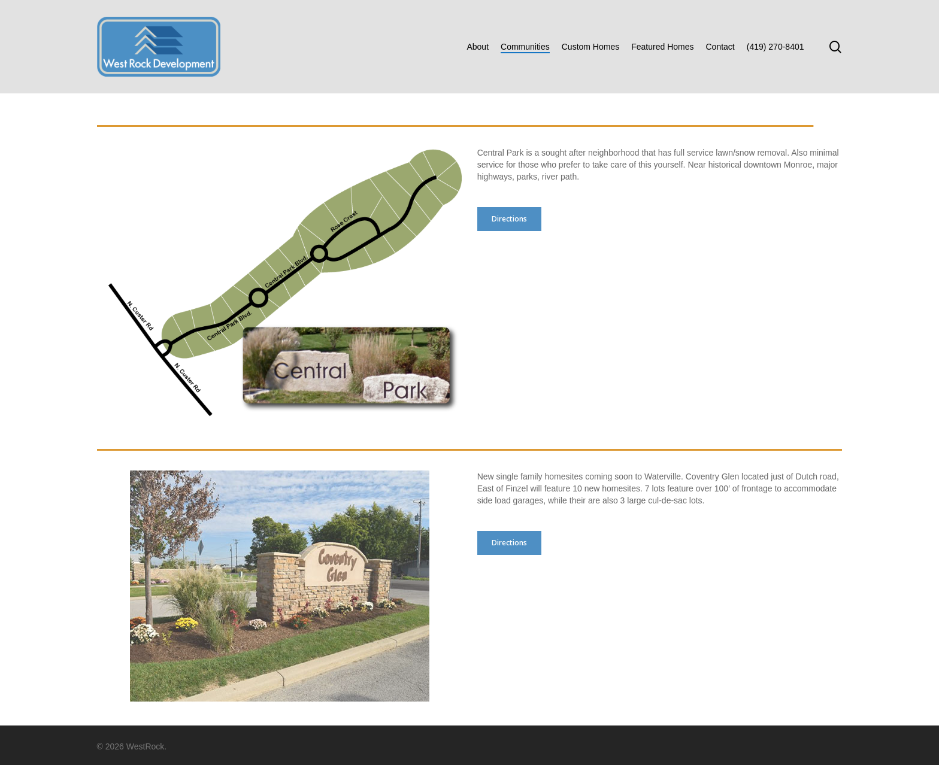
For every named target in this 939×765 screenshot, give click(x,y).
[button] (509, 219)
